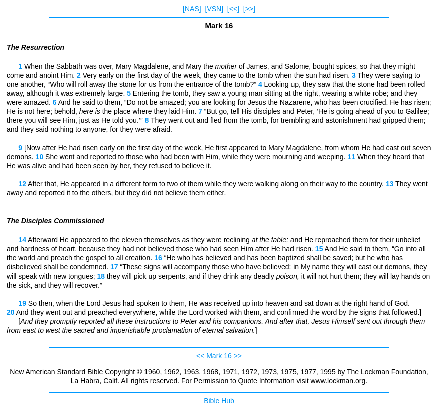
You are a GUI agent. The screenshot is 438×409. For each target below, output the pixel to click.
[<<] (233, 9)
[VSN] (214, 9)
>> (238, 356)
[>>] (249, 9)
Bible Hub (219, 401)
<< (200, 356)
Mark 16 (219, 356)
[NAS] (192, 9)
